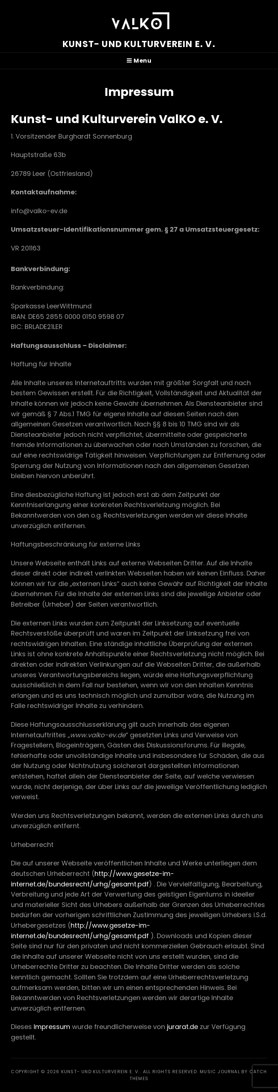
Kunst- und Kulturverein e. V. (139, 44)
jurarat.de (182, 1026)
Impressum (52, 1026)
